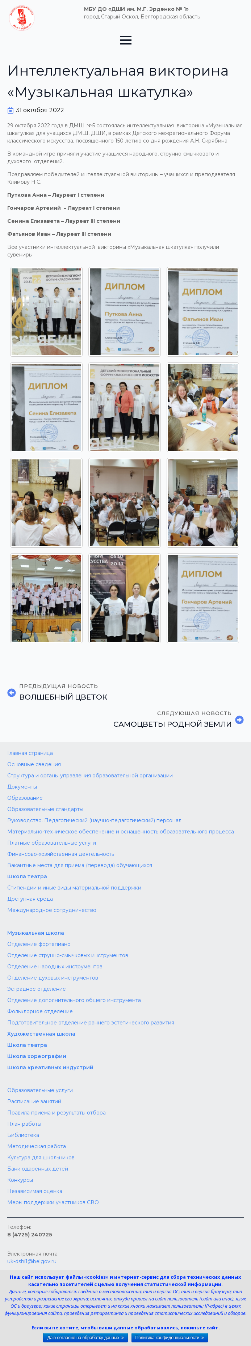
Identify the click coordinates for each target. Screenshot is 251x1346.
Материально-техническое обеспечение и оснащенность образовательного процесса (120, 831)
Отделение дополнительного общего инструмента (74, 1000)
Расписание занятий (34, 1101)
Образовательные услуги (40, 1090)
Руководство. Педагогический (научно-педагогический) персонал (94, 820)
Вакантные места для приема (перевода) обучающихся (79, 865)
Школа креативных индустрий (50, 1067)
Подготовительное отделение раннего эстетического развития (90, 1022)
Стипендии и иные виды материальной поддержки (74, 887)
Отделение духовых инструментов (52, 978)
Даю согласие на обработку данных (83, 1337)
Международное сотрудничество (51, 910)
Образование (25, 798)
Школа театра (27, 876)
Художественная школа (41, 1034)
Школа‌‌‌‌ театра (27, 1045)
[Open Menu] (125, 40)
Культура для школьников (41, 1157)
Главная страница (30, 753)
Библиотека (23, 1135)
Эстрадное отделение (36, 989)
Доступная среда (30, 899)
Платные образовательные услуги (51, 843)
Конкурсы (20, 1180)
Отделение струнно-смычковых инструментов (67, 955)
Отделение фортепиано (39, 944)
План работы (24, 1124)
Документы (22, 787)
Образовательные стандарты (45, 809)
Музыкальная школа (35, 933)
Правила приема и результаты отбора (56, 1112)
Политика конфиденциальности (167, 1337)
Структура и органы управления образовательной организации (90, 775)
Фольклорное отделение (40, 1011)
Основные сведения (34, 764)
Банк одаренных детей (37, 1168)
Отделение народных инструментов (55, 966)
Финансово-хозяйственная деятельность (60, 854)
